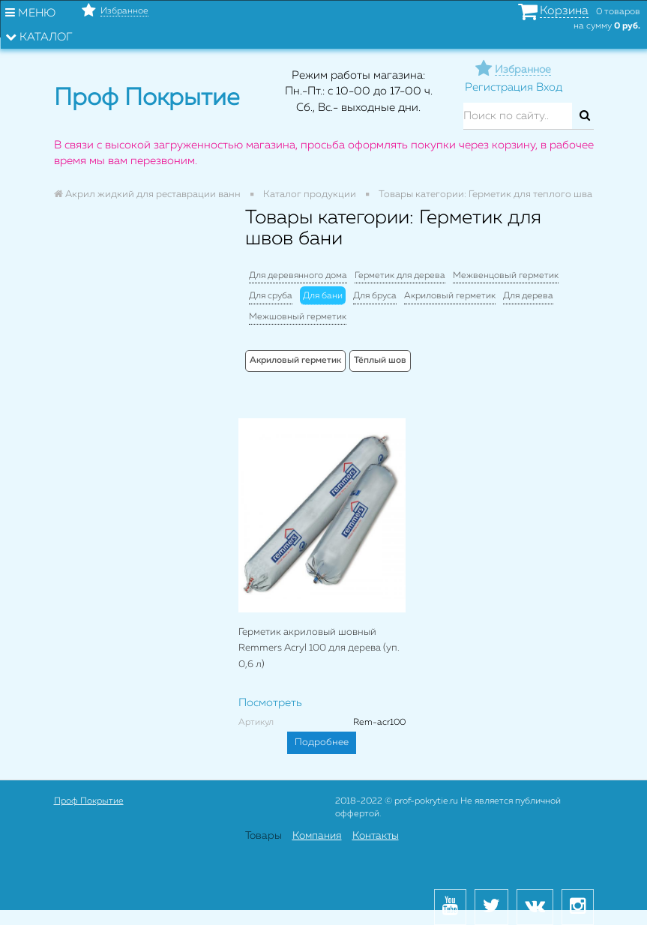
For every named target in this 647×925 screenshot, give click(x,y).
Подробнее (322, 742)
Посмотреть (270, 702)
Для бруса (375, 296)
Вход (549, 87)
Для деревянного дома (298, 275)
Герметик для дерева (400, 275)
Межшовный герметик (297, 317)
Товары (263, 836)
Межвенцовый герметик (506, 275)
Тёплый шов (380, 360)
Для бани (323, 296)
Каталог (39, 37)
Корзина (564, 11)
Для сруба (270, 296)
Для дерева (528, 296)
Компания (317, 836)
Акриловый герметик (450, 296)
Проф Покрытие (89, 801)
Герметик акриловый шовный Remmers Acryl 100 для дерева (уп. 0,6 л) (319, 648)
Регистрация (499, 87)
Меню (30, 13)
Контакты (375, 836)
